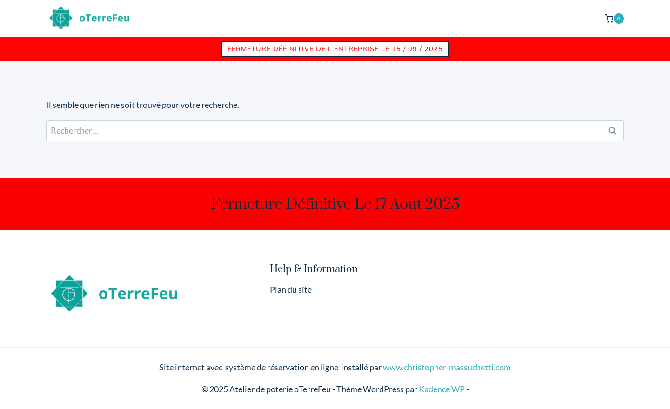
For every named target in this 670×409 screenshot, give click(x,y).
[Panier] (614, 18)
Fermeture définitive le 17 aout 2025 (335, 204)
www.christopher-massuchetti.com (447, 367)
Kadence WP (442, 389)
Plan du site (291, 289)
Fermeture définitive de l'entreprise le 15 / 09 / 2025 (335, 49)
